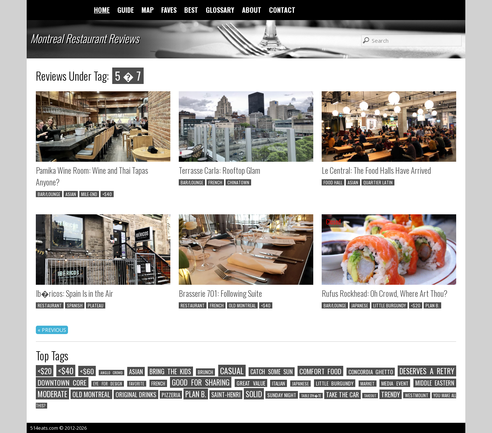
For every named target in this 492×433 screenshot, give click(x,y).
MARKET (367, 383)
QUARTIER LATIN (378, 182)
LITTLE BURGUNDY (389, 305)
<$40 (107, 194)
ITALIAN (278, 383)
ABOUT (251, 10)
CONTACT (282, 10)
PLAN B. (432, 305)
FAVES (169, 10)
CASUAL (232, 370)
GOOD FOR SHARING (201, 382)
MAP (147, 10)
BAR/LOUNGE (49, 194)
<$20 (415, 305)
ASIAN (70, 194)
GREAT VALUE (250, 383)
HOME (102, 10)
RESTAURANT (50, 305)
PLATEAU (95, 305)
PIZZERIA (171, 395)
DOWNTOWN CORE (62, 382)
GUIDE (125, 10)
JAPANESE (359, 305)
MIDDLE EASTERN (435, 383)
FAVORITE (136, 384)
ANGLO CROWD (111, 372)
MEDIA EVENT (394, 383)
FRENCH (215, 182)
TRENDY (390, 394)
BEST (191, 10)
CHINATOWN (238, 182)
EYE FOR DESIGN (107, 384)
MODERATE (52, 393)
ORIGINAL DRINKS (136, 394)
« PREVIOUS (52, 329)
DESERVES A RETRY (427, 370)
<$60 (87, 371)
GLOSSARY (220, 10)
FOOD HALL (332, 182)
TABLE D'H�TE (311, 395)
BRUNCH (205, 372)
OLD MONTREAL (242, 305)
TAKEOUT (370, 395)
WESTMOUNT (416, 395)
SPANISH (75, 305)
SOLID (254, 393)
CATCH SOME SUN (271, 371)
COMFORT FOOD (320, 371)
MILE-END (89, 194)
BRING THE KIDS (170, 371)
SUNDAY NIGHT (281, 395)
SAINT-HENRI (226, 394)
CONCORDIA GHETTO (370, 372)
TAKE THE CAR (342, 394)
